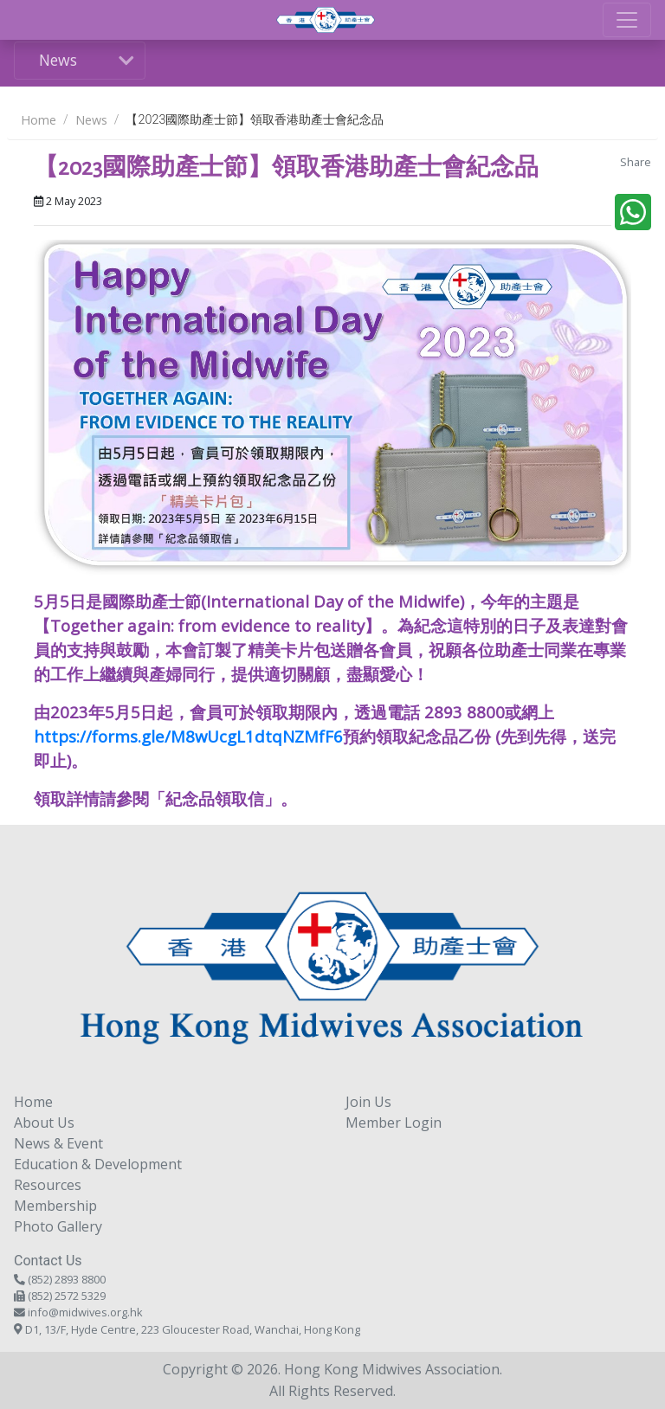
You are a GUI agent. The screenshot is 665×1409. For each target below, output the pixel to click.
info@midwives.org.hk (85, 1312)
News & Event (58, 1143)
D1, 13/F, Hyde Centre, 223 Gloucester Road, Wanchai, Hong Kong (192, 1329)
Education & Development (98, 1164)
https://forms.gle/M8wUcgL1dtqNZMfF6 (188, 736)
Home (38, 120)
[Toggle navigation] (627, 20)
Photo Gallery (58, 1226)
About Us (44, 1122)
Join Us (368, 1101)
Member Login (393, 1122)
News (58, 59)
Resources (47, 1184)
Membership (55, 1205)
